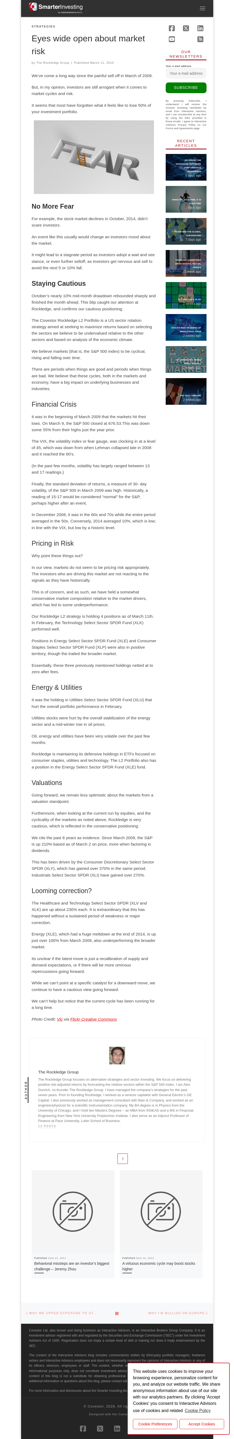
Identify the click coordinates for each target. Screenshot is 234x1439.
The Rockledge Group (52, 62)
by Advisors (70, 12)
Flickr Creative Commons (93, 1019)
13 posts (47, 1126)
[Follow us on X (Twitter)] (186, 28)
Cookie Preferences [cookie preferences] (155, 1424)
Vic (60, 1019)
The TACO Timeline (190, 395)
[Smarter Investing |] (55, 6)
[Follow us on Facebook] (172, 28)
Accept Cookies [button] (201, 1424)
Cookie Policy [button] (198, 1410)
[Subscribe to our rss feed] (200, 39)
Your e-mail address (186, 72)
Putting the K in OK (189, 299)
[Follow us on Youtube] (172, 39)
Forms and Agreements (179, 128)
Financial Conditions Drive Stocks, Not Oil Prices (188, 264)
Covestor (96, 1406)
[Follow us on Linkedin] (200, 28)
